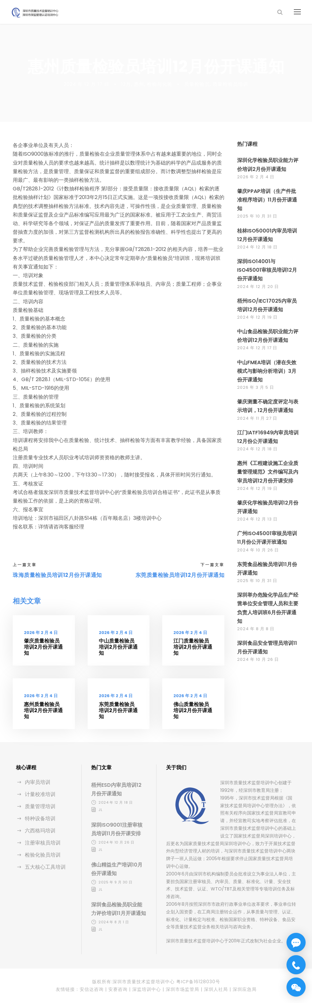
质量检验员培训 (230, 84)
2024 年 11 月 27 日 (257, 418)
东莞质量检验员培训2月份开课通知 (118, 710)
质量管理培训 (40, 806)
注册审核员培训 (43, 842)
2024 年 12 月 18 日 (257, 247)
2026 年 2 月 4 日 (41, 633)
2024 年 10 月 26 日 (258, 550)
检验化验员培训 (43, 855)
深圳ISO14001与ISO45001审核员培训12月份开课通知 (267, 270)
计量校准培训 (40, 794)
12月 (126, 84)
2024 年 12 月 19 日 (257, 317)
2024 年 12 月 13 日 (257, 519)
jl (100, 809)
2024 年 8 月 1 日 (113, 922)
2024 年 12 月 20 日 (258, 287)
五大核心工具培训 (45, 867)
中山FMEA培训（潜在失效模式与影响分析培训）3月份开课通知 (266, 371)
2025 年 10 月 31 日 (257, 216)
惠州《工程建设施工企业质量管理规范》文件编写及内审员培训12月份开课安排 (267, 472)
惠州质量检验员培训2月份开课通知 (43, 710)
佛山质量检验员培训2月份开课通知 (192, 710)
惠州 (139, 84)
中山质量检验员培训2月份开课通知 (118, 647)
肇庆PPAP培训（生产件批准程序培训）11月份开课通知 (267, 200)
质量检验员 (197, 84)
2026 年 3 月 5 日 (255, 387)
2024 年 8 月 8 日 (255, 629)
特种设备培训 (40, 818)
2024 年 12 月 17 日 (86, 84)
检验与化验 (159, 84)
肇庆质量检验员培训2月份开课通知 (43, 647)
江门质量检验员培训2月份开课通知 (192, 647)
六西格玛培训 (40, 830)
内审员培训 (37, 782)
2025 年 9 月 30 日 (115, 882)
